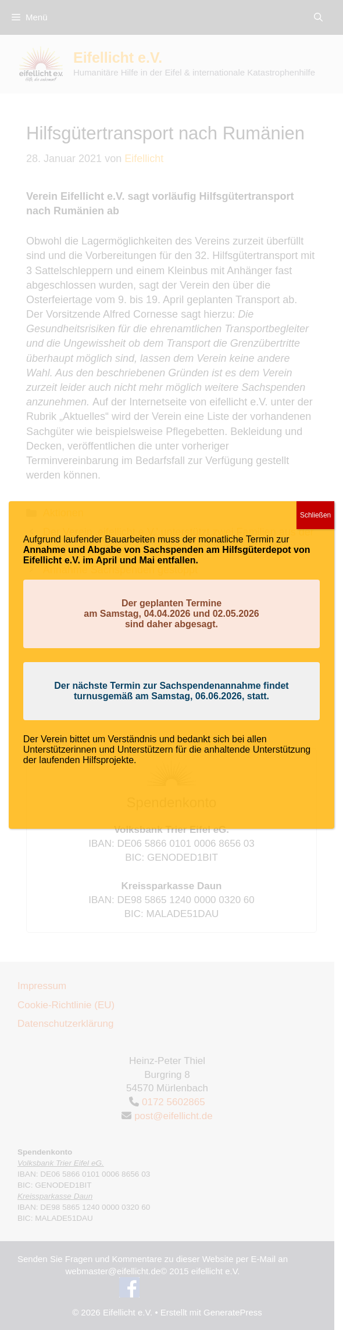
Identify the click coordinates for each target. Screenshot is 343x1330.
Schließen (315, 515)
